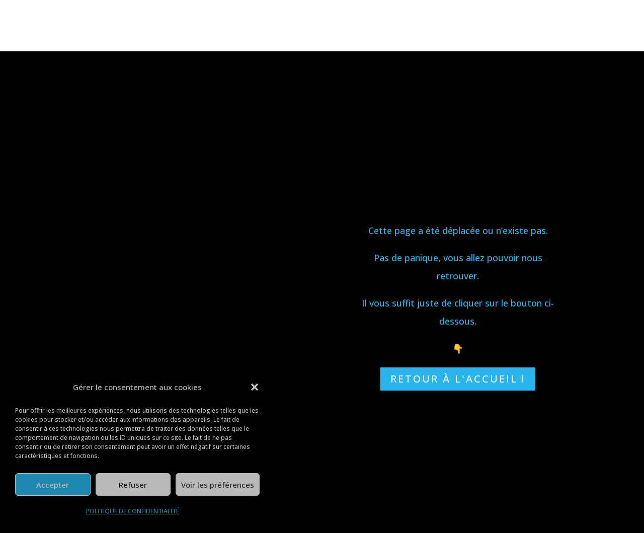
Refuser (133, 485)
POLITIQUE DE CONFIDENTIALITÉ (132, 511)
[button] (255, 387)
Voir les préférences (217, 485)
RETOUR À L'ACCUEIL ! (457, 379)
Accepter (52, 485)
